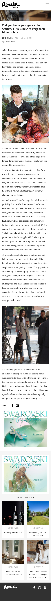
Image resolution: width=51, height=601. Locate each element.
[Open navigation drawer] (47, 4)
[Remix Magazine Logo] (11, 5)
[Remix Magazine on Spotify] (45, 587)
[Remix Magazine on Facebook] (34, 587)
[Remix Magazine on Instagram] (39, 587)
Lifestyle (7, 38)
